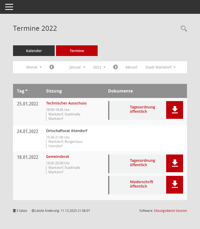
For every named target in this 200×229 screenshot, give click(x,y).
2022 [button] (99, 67)
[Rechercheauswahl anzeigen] (182, 28)
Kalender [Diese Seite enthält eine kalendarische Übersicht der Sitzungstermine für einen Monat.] (34, 50)
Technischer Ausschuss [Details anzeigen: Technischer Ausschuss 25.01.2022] (66, 103)
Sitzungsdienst (170, 210)
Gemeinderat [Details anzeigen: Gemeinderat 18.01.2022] (57, 156)
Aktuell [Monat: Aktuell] (132, 67)
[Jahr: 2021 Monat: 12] (52, 67)
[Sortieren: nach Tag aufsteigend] (26, 91)
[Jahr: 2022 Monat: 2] (115, 67)
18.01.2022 (27, 156)
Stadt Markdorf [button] (160, 67)
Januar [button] (77, 67)
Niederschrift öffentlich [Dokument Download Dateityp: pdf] (141, 184)
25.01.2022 (27, 103)
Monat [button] (34, 67)
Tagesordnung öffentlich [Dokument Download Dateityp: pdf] (142, 109)
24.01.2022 (27, 131)
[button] (174, 110)
